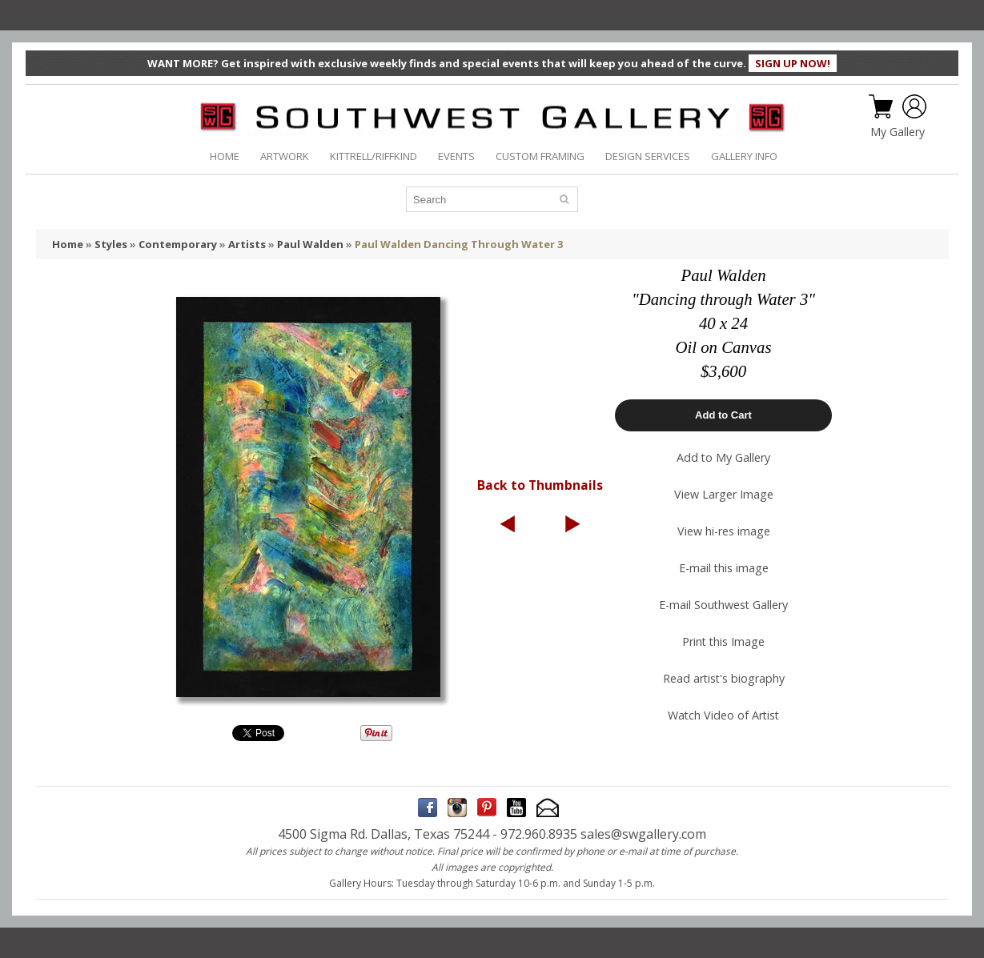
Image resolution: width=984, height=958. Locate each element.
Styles (110, 244)
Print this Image (723, 641)
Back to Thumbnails (540, 485)
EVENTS (456, 156)
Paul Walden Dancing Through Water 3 (459, 244)
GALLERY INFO (744, 156)
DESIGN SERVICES (647, 156)
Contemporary (178, 244)
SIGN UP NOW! (792, 63)
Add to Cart (723, 415)
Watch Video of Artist (723, 715)
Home (67, 244)
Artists (247, 244)
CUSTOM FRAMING (540, 156)
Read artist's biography (724, 678)
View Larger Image (723, 494)
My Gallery (897, 132)
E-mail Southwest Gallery (723, 604)
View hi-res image (723, 531)
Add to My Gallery (723, 457)
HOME (224, 156)
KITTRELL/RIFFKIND (373, 156)
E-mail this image (724, 567)
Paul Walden (310, 244)
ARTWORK (284, 156)
